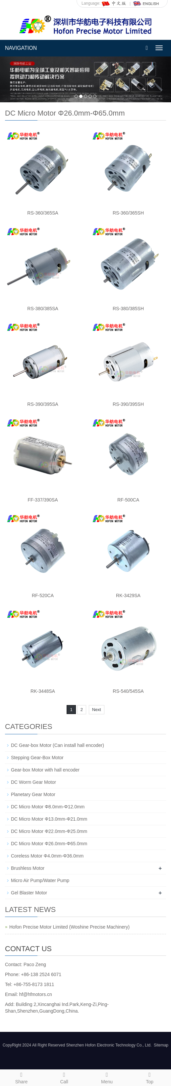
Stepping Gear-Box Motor (37, 757)
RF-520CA (43, 595)
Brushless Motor (27, 868)
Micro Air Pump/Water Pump (40, 880)
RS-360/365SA (42, 213)
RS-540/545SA (128, 691)
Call (64, 1077)
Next (96, 709)
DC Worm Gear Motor (33, 782)
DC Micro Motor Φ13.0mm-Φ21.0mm (49, 819)
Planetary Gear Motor (33, 794)
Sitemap (161, 1045)
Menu (107, 1077)
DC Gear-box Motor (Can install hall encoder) (57, 745)
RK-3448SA (42, 691)
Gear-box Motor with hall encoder (45, 769)
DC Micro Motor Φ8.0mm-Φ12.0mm (48, 806)
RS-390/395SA (42, 404)
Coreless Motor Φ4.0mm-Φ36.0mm (47, 856)
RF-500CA (128, 499)
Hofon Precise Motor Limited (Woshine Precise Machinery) (69, 927)
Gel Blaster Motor (29, 892)
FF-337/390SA (43, 499)
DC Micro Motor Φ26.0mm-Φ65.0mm (49, 843)
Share (21, 1077)
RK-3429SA (128, 595)
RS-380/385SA (42, 308)
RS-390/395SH (128, 404)
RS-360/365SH (128, 213)
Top (149, 1077)
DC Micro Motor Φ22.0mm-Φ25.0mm (49, 831)
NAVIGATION (21, 48)
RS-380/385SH (128, 308)
